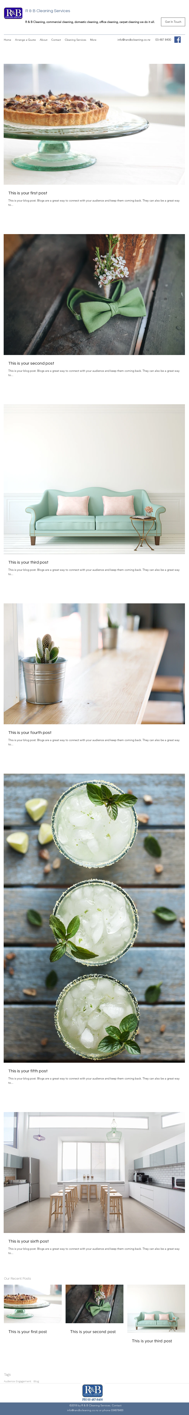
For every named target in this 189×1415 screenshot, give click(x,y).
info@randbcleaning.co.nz (133, 39)
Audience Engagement (17, 1381)
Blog (36, 1381)
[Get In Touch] (173, 22)
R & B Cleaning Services (47, 11)
